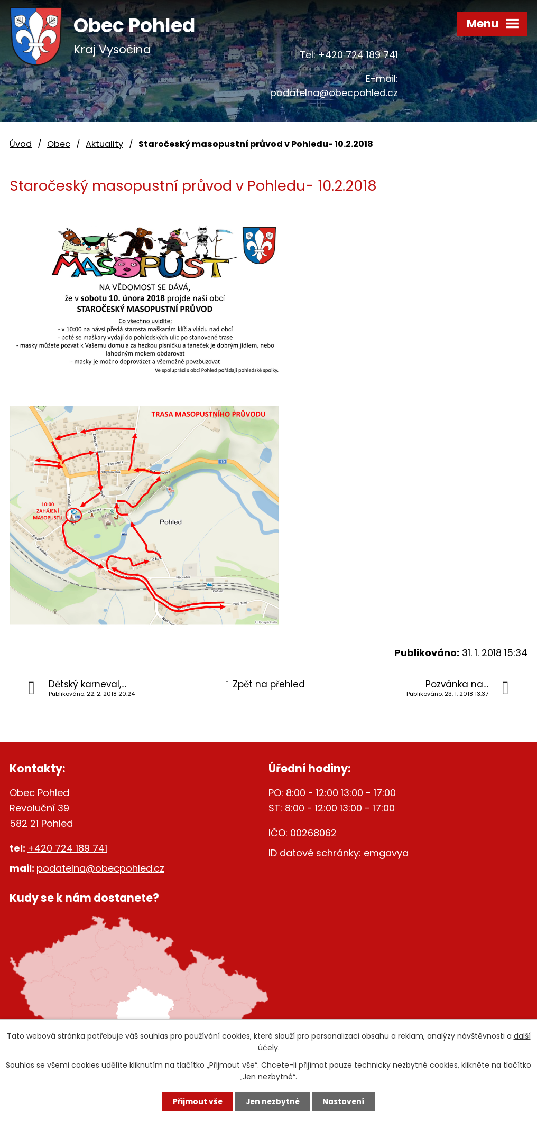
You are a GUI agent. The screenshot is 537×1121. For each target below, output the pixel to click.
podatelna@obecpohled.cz (334, 92)
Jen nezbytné (272, 1101)
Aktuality (104, 144)
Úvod (21, 144)
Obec (58, 144)
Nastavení (346, 1101)
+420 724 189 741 (358, 54)
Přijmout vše (195, 1101)
